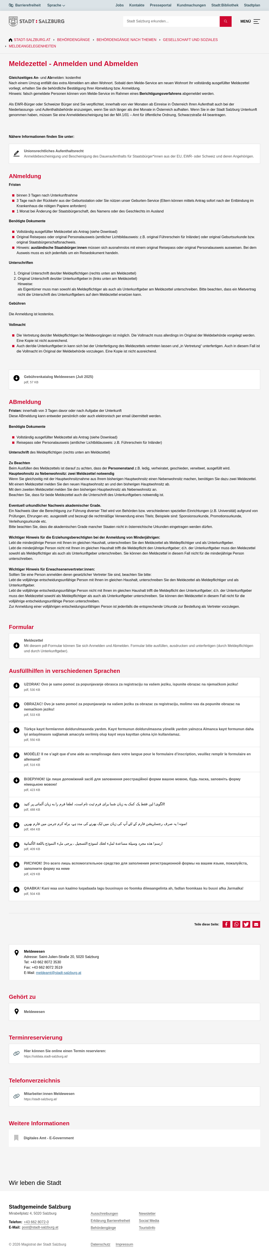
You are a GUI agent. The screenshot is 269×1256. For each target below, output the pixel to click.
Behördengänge (74, 40)
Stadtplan (252, 5)
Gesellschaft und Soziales (190, 40)
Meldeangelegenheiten (32, 46)
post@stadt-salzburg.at (40, 1227)
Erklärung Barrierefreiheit (110, 1221)
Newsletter (147, 1213)
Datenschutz (100, 1244)
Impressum (124, 1244)
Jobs (119, 5)
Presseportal (160, 5)
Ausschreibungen (104, 1213)
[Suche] (171, 21)
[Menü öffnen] (250, 21)
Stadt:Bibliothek (224, 5)
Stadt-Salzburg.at (32, 40)
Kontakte (136, 5)
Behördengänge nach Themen (127, 40)
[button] (226, 924)
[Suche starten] (226, 21)
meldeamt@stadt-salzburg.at (58, 973)
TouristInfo (147, 1228)
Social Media (149, 1221)
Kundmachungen (191, 5)
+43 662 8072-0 (36, 1222)
